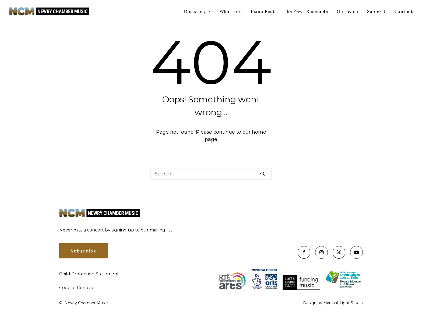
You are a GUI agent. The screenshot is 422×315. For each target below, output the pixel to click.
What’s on (231, 11)
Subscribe (83, 251)
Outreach (347, 11)
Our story (197, 11)
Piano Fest (263, 11)
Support (376, 11)
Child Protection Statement (89, 273)
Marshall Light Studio (343, 302)
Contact (403, 11)
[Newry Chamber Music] (49, 11)
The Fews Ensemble (306, 11)
